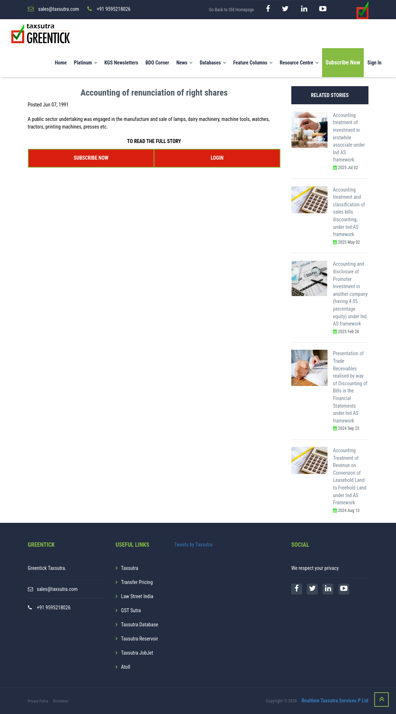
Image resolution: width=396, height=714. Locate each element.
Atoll (125, 667)
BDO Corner (157, 63)
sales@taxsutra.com (57, 589)
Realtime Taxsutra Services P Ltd (334, 701)
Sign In (374, 63)
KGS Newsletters (121, 63)
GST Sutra (131, 610)
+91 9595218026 (54, 607)
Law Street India (137, 596)
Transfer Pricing (137, 582)
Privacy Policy (38, 701)
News (184, 63)
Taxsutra (129, 568)
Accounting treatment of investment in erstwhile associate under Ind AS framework (349, 137)
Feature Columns (252, 63)
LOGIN (216, 158)
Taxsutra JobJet (137, 653)
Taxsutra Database (139, 624)
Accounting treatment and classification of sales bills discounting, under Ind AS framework (349, 212)
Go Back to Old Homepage (231, 9)
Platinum (85, 63)
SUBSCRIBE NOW (91, 158)
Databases (213, 63)
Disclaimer (60, 701)
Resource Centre (299, 63)
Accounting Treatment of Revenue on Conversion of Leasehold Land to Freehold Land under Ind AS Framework (349, 476)
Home (61, 63)
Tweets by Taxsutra (193, 544)
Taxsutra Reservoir (139, 639)
